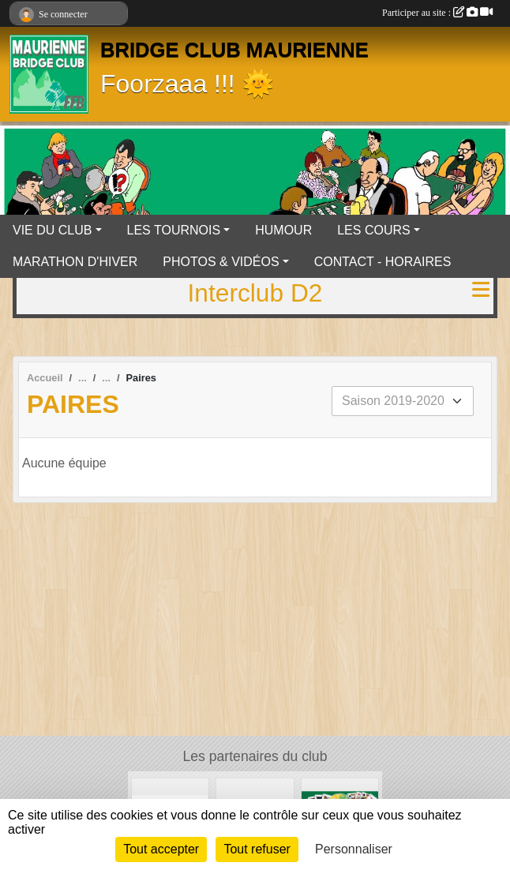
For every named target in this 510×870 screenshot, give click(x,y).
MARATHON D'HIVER (75, 261)
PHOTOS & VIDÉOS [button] (221, 261)
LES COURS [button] (373, 230)
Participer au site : (437, 12)
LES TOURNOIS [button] (174, 230)
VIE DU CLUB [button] (52, 230)
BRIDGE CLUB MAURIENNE (234, 50)
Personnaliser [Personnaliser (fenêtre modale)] (353, 849)
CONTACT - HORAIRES (383, 261)
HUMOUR (283, 230)
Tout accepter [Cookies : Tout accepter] (161, 849)
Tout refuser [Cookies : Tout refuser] (256, 849)
